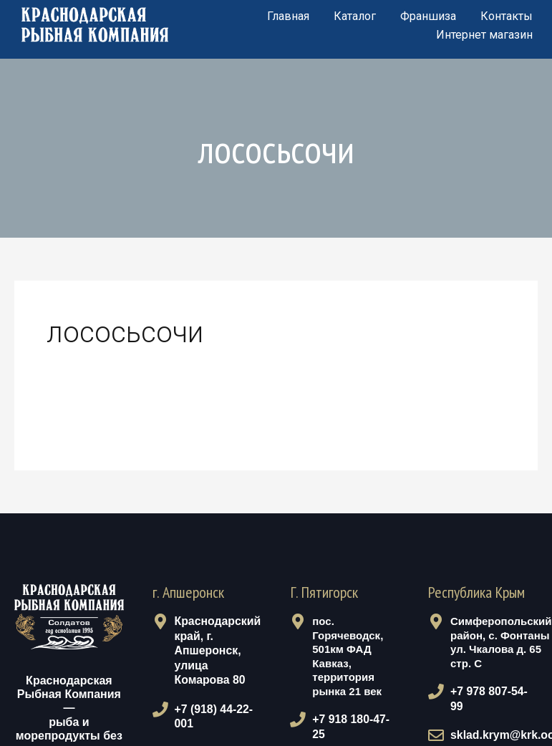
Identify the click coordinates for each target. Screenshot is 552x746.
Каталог (355, 16)
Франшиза (428, 16)
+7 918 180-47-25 (353, 719)
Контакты (506, 16)
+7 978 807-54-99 (490, 691)
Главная (288, 16)
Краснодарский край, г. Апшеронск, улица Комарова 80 (216, 649)
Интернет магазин (484, 35)
